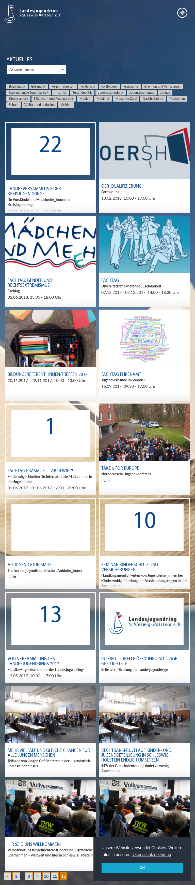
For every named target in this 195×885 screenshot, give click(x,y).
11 (55, 876)
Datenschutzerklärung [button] (151, 854)
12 (63, 876)
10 (46, 876)
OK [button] (142, 868)
